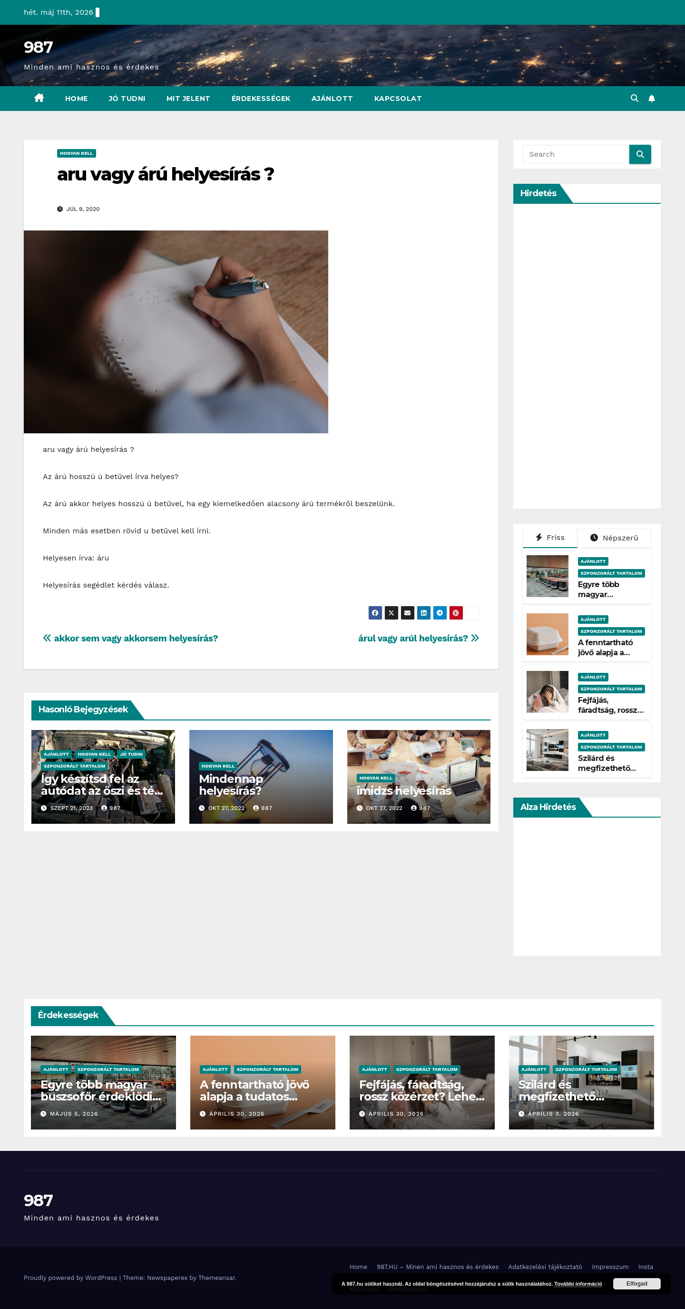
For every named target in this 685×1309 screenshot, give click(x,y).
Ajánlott (332, 98)
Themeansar (216, 1277)
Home (76, 98)
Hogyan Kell (76, 153)
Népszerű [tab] (614, 537)
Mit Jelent (188, 98)
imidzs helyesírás (404, 791)
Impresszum (610, 1266)
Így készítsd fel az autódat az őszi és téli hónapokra (100, 790)
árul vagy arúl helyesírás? (418, 638)
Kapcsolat (398, 98)
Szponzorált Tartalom (74, 766)
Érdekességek (261, 98)
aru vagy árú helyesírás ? (165, 174)
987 (38, 47)
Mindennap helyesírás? (231, 785)
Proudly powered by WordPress (71, 1277)
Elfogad (636, 1283)
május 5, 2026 (74, 1113)
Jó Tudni (127, 98)
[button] (634, 98)
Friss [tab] (550, 537)
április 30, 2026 (236, 1113)
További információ (578, 1284)
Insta (646, 1266)
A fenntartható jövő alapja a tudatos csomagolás (605, 657)
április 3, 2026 (553, 1113)
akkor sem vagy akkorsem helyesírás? (130, 638)
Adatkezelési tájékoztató (545, 1266)
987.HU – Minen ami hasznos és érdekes (438, 1266)
